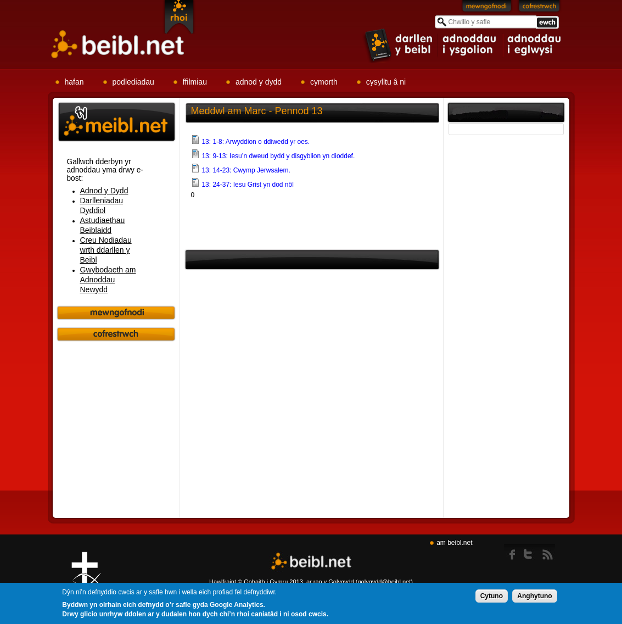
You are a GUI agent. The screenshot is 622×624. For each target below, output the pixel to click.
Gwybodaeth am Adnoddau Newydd (108, 279)
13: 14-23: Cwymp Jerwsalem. (245, 170)
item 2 (470, 45)
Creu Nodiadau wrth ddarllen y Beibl (106, 250)
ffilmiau (195, 81)
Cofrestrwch (539, 8)
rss (547, 552)
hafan (74, 81)
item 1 (399, 45)
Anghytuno (534, 597)
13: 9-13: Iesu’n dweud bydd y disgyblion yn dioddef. (278, 156)
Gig (86, 580)
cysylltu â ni (386, 81)
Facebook (513, 552)
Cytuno (491, 597)
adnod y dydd (259, 81)
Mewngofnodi (487, 8)
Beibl (118, 45)
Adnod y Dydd (104, 190)
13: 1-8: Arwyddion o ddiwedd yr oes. (255, 142)
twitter (531, 552)
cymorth (324, 81)
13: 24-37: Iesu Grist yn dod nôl (247, 184)
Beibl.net (311, 561)
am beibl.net (454, 543)
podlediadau (133, 81)
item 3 (533, 45)
